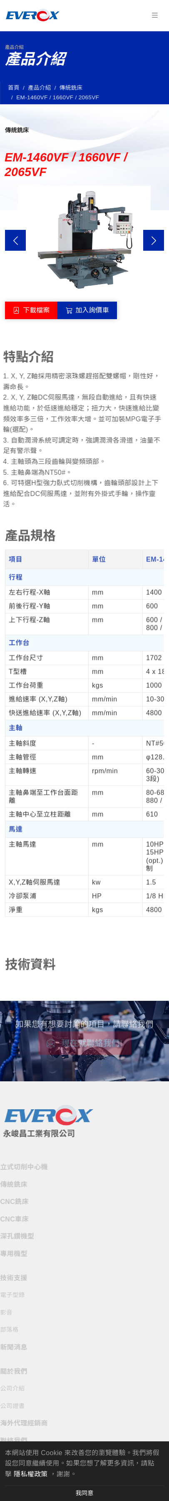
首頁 (15, 88)
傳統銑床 (72, 88)
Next (153, 240)
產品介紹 (41, 88)
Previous (15, 240)
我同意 (84, 1493)
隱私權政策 (31, 1474)
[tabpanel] (84, 726)
